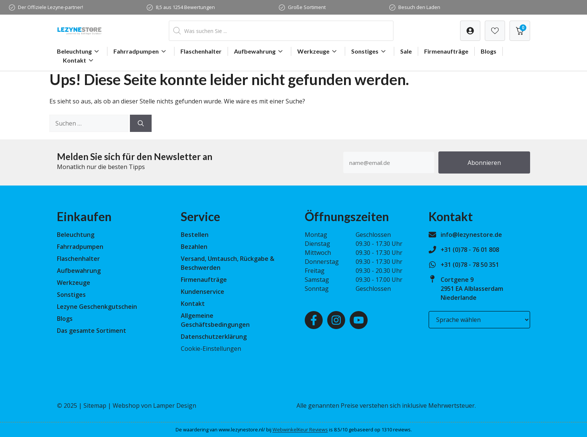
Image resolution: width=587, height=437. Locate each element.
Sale (406, 51)
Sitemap (94, 405)
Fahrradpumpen (140, 51)
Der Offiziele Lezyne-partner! (50, 7)
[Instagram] (336, 320)
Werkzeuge (318, 51)
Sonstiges (369, 51)
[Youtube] (359, 320)
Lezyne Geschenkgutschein (97, 306)
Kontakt (79, 60)
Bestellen (195, 234)
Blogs (488, 51)
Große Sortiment (307, 7)
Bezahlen (194, 246)
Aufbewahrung (259, 51)
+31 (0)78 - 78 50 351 (470, 264)
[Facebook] (314, 320)
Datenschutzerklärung (214, 336)
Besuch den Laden (419, 7)
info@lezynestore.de (471, 234)
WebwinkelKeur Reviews (300, 429)
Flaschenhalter (201, 51)
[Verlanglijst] (470, 31)
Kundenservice (202, 291)
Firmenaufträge (446, 51)
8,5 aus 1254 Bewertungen (185, 7)
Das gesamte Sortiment (91, 330)
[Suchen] (141, 123)
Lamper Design (174, 405)
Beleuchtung (79, 51)
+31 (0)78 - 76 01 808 (470, 249)
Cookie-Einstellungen (211, 348)
